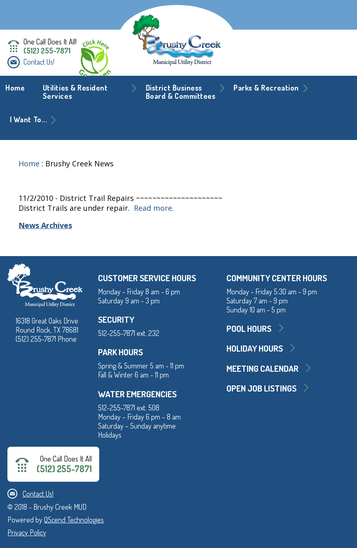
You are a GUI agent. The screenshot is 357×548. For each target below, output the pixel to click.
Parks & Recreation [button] (266, 87)
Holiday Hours (254, 348)
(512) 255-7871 (46, 50)
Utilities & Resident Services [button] (75, 91)
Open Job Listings (261, 388)
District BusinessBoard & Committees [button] (181, 91)
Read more (153, 208)
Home (15, 87)
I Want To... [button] (28, 119)
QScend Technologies (74, 519)
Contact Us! (38, 61)
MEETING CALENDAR (262, 368)
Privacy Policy (26, 532)
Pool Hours (248, 328)
